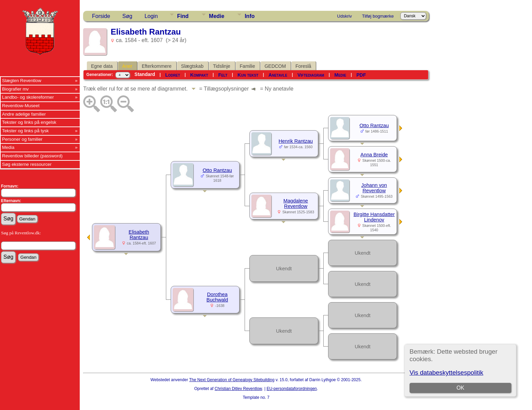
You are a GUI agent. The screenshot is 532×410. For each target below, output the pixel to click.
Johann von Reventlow (374, 187)
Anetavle (277, 75)
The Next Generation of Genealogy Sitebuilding (231, 379)
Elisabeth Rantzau (139, 234)
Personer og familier (22, 139)
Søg (127, 16)
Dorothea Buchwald (217, 297)
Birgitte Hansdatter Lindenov (374, 217)
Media (8, 147)
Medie (216, 16)
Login (151, 16)
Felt (222, 75)
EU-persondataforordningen (292, 388)
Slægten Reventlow (21, 80)
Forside (101, 16)
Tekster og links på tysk (25, 130)
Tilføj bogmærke (378, 16)
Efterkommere (157, 66)
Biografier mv (15, 89)
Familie (247, 66)
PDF (361, 75)
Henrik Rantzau (296, 141)
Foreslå (303, 66)
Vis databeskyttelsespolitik (446, 372)
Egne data (102, 66)
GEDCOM (275, 66)
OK (460, 388)
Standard (144, 74)
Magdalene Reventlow (295, 203)
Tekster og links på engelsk (29, 122)
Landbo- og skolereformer (28, 97)
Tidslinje (221, 66)
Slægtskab (192, 66)
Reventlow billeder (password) (32, 155)
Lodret (172, 75)
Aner (127, 66)
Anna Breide (374, 154)
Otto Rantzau (217, 170)
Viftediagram (311, 75)
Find (183, 16)
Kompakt (199, 75)
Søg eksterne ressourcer (27, 164)
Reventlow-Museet (20, 105)
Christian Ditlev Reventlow (238, 388)
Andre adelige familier (24, 114)
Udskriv (344, 16)
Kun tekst (248, 75)
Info (249, 16)
